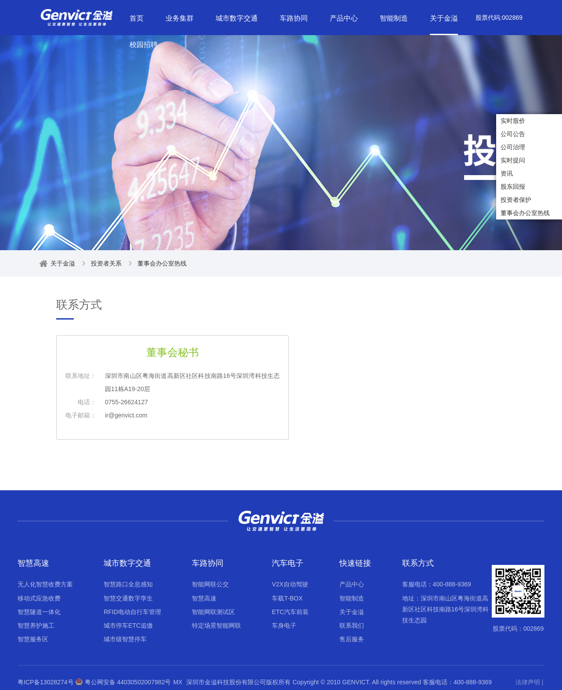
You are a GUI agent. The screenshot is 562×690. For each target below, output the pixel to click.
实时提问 (513, 160)
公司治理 (513, 147)
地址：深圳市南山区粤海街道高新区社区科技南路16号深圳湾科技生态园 (445, 609)
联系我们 (351, 625)
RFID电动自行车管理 (132, 611)
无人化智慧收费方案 (45, 584)
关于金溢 (62, 263)
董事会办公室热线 (525, 212)
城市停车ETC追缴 (128, 625)
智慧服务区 (33, 639)
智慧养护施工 (36, 625)
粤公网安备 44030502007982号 (123, 682)
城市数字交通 (127, 563)
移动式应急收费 (39, 598)
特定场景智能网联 (216, 625)
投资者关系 (106, 263)
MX (177, 682)
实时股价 (513, 120)
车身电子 (284, 625)
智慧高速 (33, 563)
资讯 (507, 173)
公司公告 (513, 133)
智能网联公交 (210, 584)
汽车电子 (287, 563)
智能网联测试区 (213, 611)
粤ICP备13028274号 (46, 682)
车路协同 (207, 563)
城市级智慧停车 (125, 639)
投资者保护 (516, 199)
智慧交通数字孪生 (128, 598)
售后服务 (351, 639)
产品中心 (351, 584)
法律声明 (527, 682)
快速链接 (355, 563)
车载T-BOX (287, 598)
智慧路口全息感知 (128, 584)
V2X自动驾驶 (290, 584)
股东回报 (513, 186)
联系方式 (418, 563)
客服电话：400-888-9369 (436, 584)
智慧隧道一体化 (39, 611)
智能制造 (351, 598)
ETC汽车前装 (290, 611)
